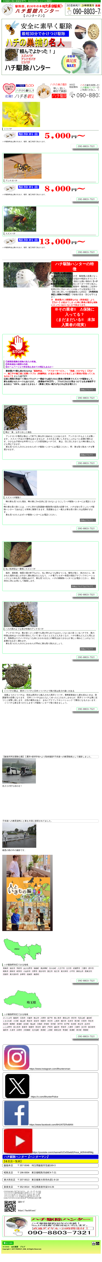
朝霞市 (31, 1027)
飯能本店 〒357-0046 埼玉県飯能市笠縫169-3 (30, 1165)
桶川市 (63, 1021)
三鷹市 (84, 968)
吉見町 (26, 1024)
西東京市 (88, 971)
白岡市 (19, 1030)
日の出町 (52, 968)
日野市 (34, 971)
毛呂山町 (81, 1018)
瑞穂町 (36, 968)
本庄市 (50, 1021)
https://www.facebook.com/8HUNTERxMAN (38, 1113)
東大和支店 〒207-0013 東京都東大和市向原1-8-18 (31, 1179)
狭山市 (36, 1018)
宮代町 (53, 1024)
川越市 (29, 1018)
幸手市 (60, 1024)
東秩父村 (57, 1030)
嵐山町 (22, 1021)
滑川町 (77, 1021)
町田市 (19, 971)
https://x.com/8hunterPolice (31, 1085)
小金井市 (26, 971)
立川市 (69, 968)
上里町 (50, 1030)
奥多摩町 (44, 968)
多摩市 (22, 974)
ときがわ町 (7, 1021)
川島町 (39, 1024)
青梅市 (5, 968)
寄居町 (65, 1030)
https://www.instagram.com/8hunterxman (37, 1057)
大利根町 (26, 1030)
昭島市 (5, 971)
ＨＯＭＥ (6, 1247)
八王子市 (61, 968)
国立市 (50, 971)
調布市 (12, 971)
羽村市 (19, 968)
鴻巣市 (43, 1021)
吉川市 (84, 1027)
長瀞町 (72, 1030)
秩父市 (80, 1024)
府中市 (91, 968)
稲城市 (29, 974)
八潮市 (70, 1027)
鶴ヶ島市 (57, 1018)
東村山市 (79, 971)
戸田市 (50, 1027)
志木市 (87, 1024)
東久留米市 (14, 974)
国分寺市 (42, 971)
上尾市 (56, 1021)
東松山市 (66, 1018)
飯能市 (16, 1018)
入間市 (43, 1018)
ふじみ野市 (7, 1027)
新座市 (24, 1027)
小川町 (16, 1021)
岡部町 (85, 1030)
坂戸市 (50, 1018)
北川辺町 (35, 1030)
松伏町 (73, 1024)
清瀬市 (5, 974)
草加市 (63, 1027)
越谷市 (56, 1027)
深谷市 (36, 1021)
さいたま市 (7, 1018)
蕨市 (44, 1027)
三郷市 (77, 1027)
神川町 (79, 1030)
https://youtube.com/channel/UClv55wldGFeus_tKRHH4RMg (48, 1141)
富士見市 (16, 1027)
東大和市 (64, 971)
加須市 (5, 1024)
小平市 (72, 971)
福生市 (12, 968)
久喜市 (12, 1030)
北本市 (70, 1021)
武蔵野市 (76, 968)
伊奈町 (46, 1024)
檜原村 (36, 974)
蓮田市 (5, 1030)
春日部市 (91, 1027)
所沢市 (74, 1018)
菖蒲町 (19, 1024)
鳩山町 (33, 1024)
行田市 (84, 1021)
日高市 (22, 1018)
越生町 (89, 1018)
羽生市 (90, 1021)
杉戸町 (67, 1024)
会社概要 (14, 1247)
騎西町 (12, 1024)
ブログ (22, 1247)
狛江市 (56, 971)
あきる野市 (27, 968)
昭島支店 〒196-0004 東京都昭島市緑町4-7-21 (30, 1172)
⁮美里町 (43, 1030)
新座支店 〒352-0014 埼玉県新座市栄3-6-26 (29, 1187)
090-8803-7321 (86, 146)
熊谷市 (29, 1021)
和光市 (38, 1027)
